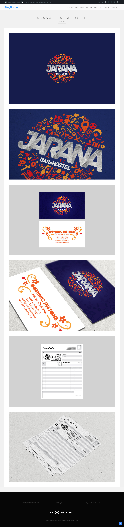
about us (70, 7)
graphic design (79, 7)
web (87, 7)
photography (94, 7)
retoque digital (104, 7)
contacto (114, 7)
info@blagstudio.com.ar (14, 2)
